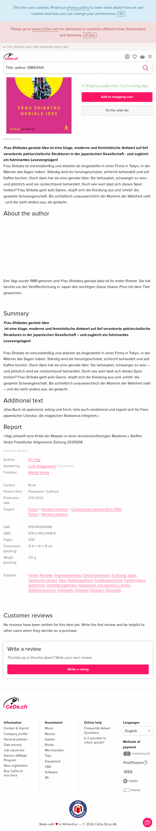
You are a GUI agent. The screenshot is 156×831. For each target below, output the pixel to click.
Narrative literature (55, 509)
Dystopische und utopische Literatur (104, 585)
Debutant (97, 590)
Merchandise (54, 750)
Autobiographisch (80, 580)
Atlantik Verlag (38, 472)
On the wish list (116, 110)
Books (49, 745)
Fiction (33, 509)
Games (50, 739)
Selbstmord (36, 585)
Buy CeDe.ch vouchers (13, 773)
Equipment (52, 761)
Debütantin (65, 590)
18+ (47, 778)
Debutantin (113, 590)
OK (121, 13)
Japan (132, 575)
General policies (15, 739)
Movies (50, 734)
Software (51, 772)
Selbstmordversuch (42, 590)
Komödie (46, 575)
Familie (33, 575)
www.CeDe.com (45, 29)
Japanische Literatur (42, 580)
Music (49, 728)
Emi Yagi (34, 459)
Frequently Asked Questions (97, 730)
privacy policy (78, 7)
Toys (48, 756)
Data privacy (13, 745)
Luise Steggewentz (42, 466)
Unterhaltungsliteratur (61, 585)
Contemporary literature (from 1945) (96, 509)
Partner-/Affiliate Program (15, 758)
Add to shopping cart (117, 97)
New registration (16, 766)
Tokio (62, 580)
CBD (48, 767)
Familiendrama (134, 580)
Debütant (82, 590)
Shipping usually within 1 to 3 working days (117, 86)
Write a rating (78, 669)
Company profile (16, 734)
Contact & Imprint (16, 728)
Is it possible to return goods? (95, 740)
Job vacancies (14, 750)
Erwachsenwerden (97, 575)
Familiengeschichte (108, 580)
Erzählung (119, 575)
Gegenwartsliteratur (68, 575)
